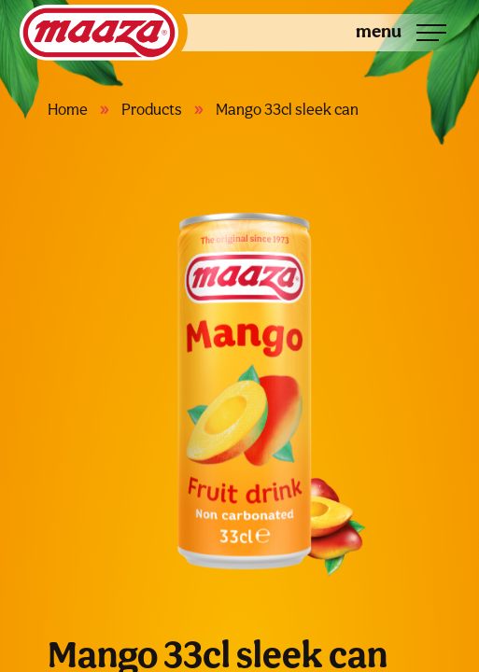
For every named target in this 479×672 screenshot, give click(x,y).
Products (151, 109)
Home (68, 109)
